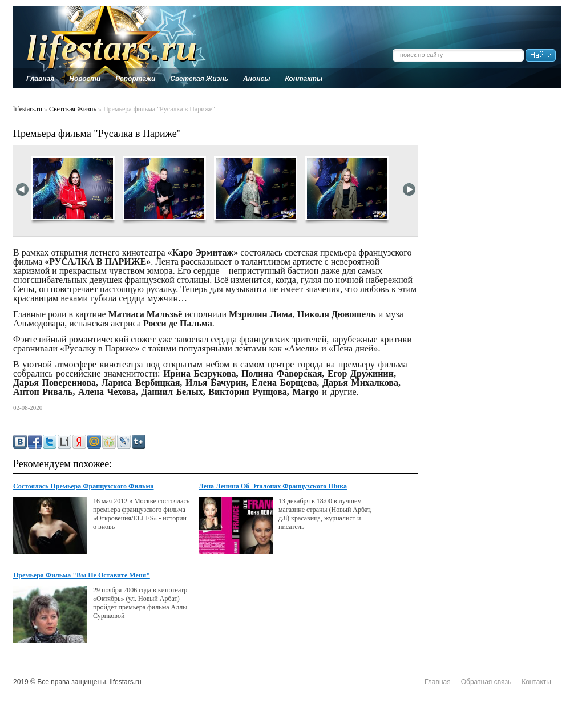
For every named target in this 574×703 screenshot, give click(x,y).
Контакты (536, 682)
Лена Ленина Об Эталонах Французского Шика (273, 486)
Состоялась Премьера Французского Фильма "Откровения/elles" (83, 486)
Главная (438, 682)
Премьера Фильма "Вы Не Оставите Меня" (81, 575)
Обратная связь (486, 682)
